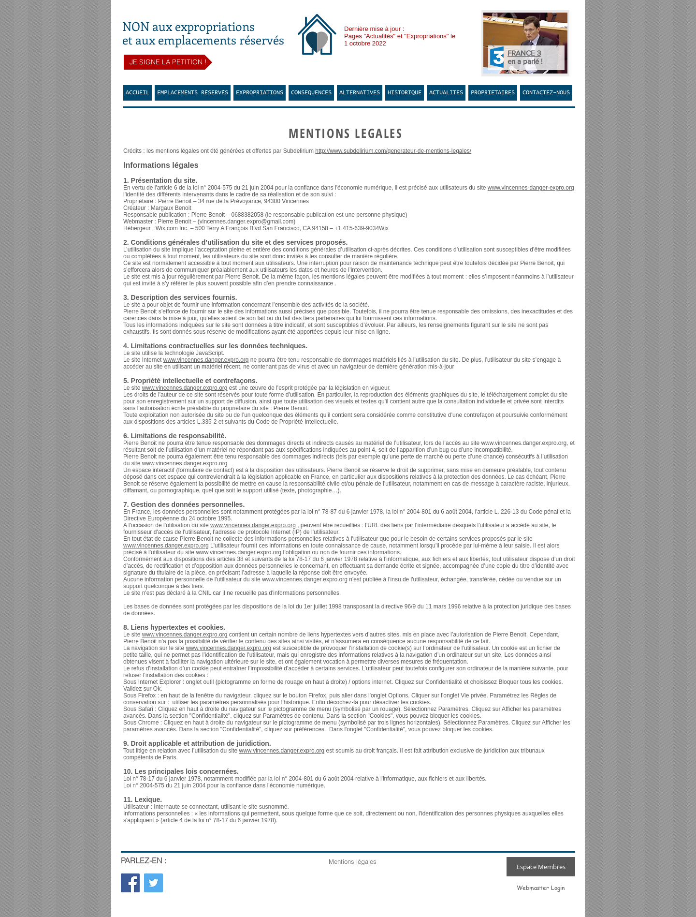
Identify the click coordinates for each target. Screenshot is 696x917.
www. (193, 648)
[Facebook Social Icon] (130, 882)
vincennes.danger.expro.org (235, 648)
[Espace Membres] (541, 866)
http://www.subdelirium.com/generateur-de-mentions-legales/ (393, 151)
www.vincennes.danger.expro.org (206, 359)
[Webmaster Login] (540, 888)
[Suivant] (558, 43)
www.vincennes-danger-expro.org (531, 187)
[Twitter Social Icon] (153, 882)
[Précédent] (492, 43)
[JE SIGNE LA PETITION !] (168, 62)
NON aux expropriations (188, 26)
